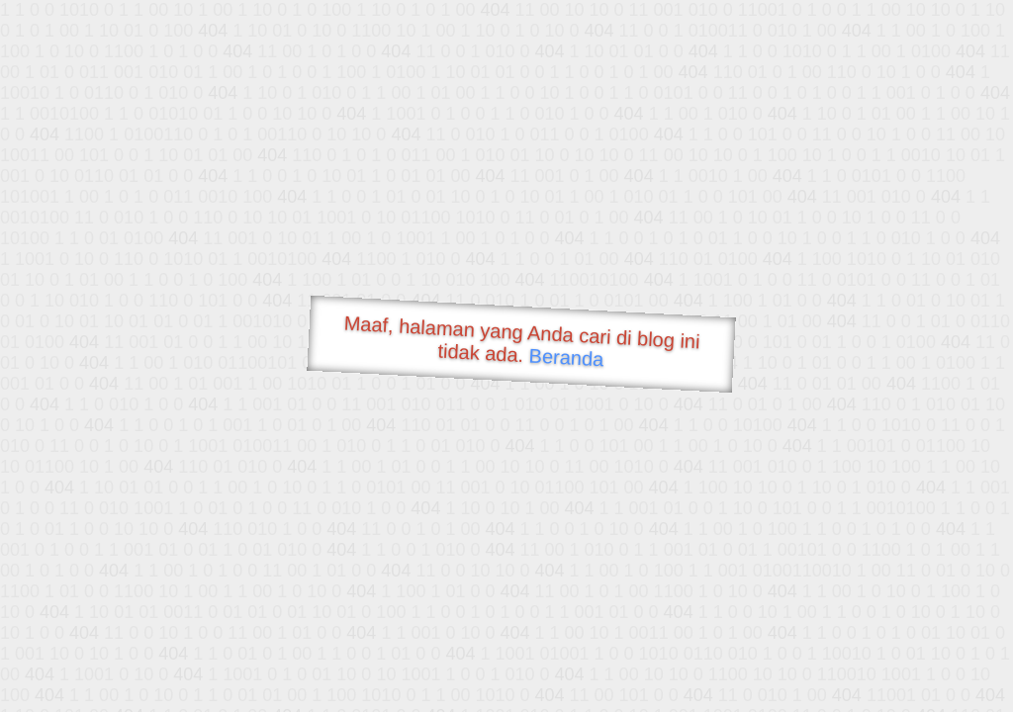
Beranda (566, 357)
